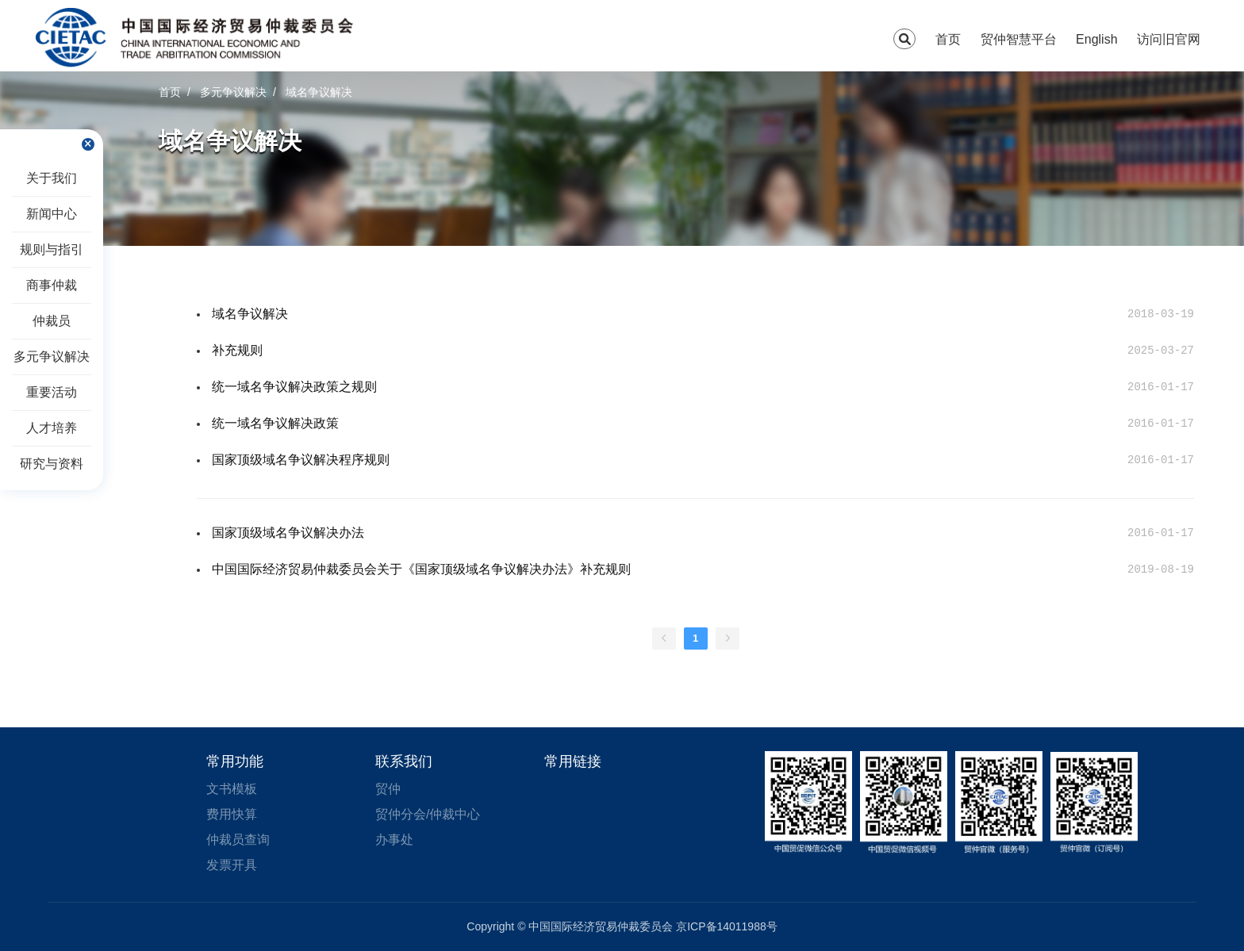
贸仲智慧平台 (1019, 39)
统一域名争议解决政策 (275, 423)
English (1096, 39)
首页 (948, 39)
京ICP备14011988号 (727, 926)
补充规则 (237, 350)
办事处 (394, 839)
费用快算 (231, 814)
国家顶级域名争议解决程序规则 (301, 459)
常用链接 (572, 761)
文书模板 (231, 789)
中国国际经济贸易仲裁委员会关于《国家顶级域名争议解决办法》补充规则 (421, 569)
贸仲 (388, 789)
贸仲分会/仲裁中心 (427, 814)
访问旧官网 (1168, 39)
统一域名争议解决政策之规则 (294, 386)
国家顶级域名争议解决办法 (288, 532)
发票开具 (231, 865)
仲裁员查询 (238, 839)
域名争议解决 (250, 313)
